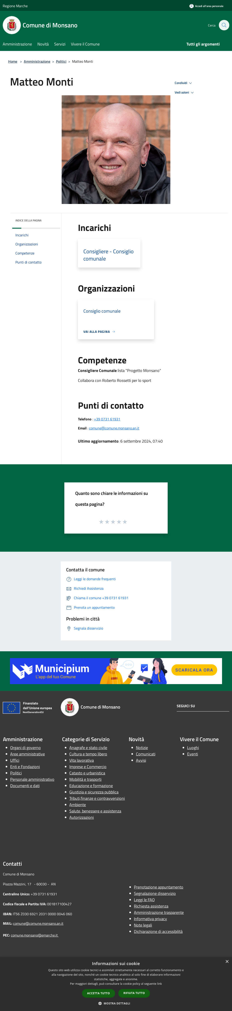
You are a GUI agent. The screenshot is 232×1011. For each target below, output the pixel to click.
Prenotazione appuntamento (158, 887)
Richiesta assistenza (151, 906)
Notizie (142, 748)
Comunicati (145, 754)
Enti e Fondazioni (25, 767)
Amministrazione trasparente (159, 912)
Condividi (184, 83)
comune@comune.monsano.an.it (114, 428)
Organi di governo (25, 748)
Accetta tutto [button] (98, 993)
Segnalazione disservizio (155, 893)
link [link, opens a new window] (159, 984)
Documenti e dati (25, 786)
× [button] (227, 961)
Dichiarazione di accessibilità (158, 931)
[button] (116, 1003)
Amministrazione (37, 61)
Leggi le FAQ (144, 900)
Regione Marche (15, 6)
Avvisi (141, 760)
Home (12, 61)
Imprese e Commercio (87, 767)
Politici (61, 61)
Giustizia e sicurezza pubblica (93, 792)
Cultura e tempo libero (88, 754)
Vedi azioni (185, 92)
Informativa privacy (150, 919)
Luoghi (193, 748)
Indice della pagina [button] (28, 220)
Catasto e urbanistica (87, 773)
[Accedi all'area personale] (206, 6)
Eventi (192, 754)
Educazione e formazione (91, 786)
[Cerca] (223, 25)
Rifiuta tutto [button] (134, 993)
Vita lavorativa (81, 760)
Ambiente (77, 805)
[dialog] (116, 984)
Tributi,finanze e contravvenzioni (97, 798)
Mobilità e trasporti (85, 779)
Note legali (143, 925)
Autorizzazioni (81, 817)
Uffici (14, 760)
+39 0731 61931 (107, 419)
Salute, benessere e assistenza (95, 811)
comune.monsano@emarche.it (35, 935)
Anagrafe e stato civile (88, 748)
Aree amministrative (27, 754)
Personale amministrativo (32, 779)
